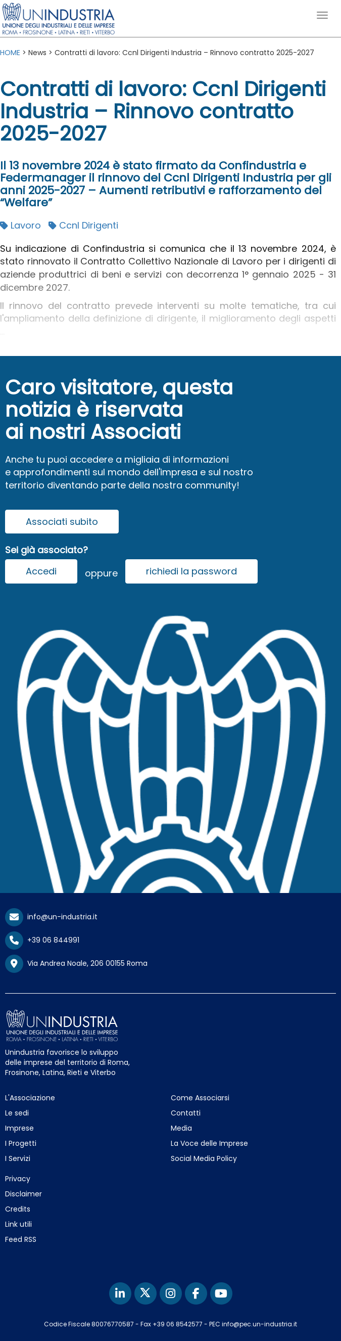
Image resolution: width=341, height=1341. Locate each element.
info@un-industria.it (51, 917)
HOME (10, 53)
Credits (17, 1209)
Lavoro (20, 225)
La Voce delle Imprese (209, 1143)
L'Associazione (30, 1098)
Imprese (19, 1128)
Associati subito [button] (62, 521)
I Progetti (20, 1143)
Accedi (41, 571)
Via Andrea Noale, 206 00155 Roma (76, 964)
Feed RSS (20, 1239)
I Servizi (17, 1158)
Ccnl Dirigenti (83, 225)
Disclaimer (23, 1194)
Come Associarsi (200, 1098)
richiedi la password (191, 571)
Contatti (186, 1113)
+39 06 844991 (42, 940)
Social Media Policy (204, 1158)
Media (181, 1128)
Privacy (17, 1179)
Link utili (18, 1224)
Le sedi (17, 1113)
